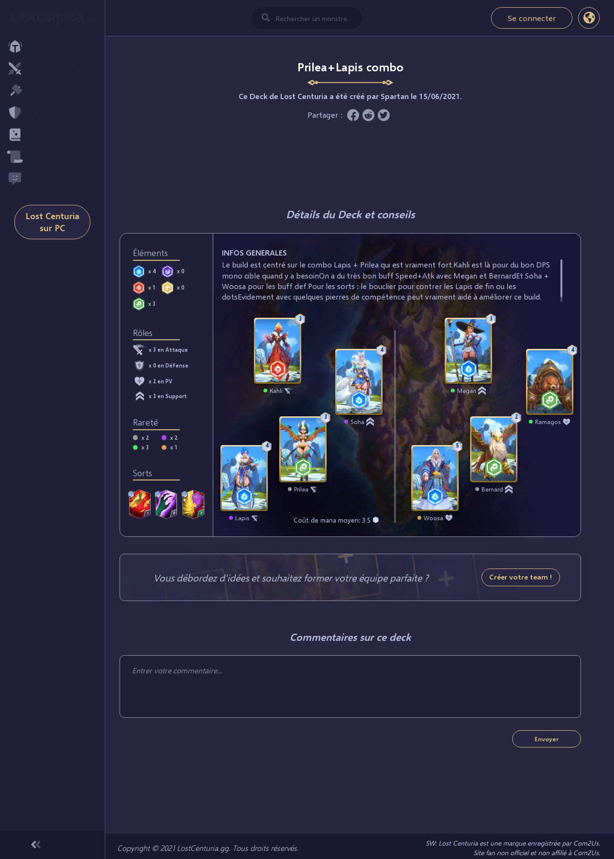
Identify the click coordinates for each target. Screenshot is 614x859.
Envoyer (547, 739)
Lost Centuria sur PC (52, 231)
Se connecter (532, 18)
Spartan (395, 95)
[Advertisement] (350, 161)
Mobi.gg (77, 822)
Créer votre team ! (520, 576)
